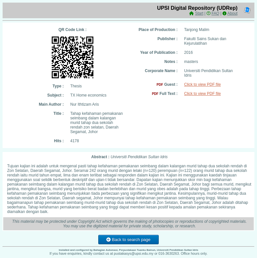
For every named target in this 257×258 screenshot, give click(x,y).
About (232, 13)
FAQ (215, 13)
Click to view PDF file (202, 84)
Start (199, 13)
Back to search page (128, 239)
